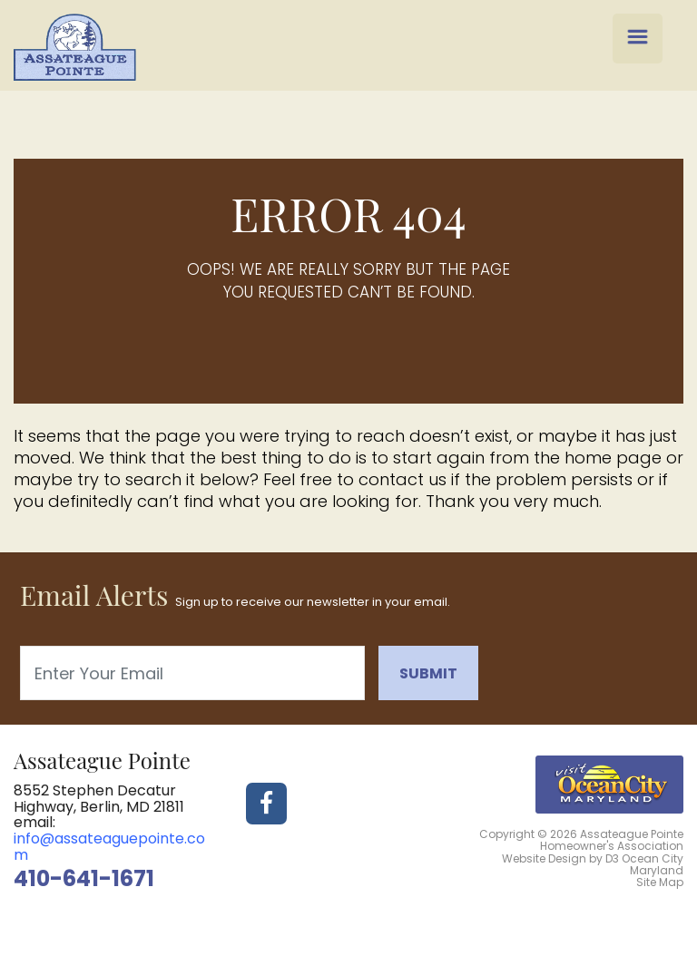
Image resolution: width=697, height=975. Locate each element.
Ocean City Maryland (652, 864)
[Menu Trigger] (638, 38)
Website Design (544, 858)
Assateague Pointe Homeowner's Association (611, 839)
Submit (428, 673)
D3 (612, 858)
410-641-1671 (84, 878)
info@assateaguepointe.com (109, 846)
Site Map (659, 882)
